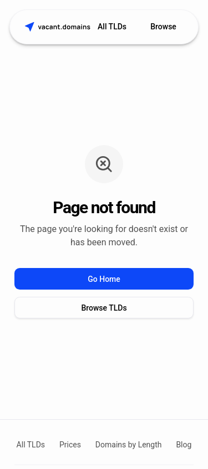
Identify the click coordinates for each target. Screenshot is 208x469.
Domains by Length (128, 444)
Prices (70, 444)
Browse (163, 26)
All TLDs (112, 26)
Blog (183, 444)
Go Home (104, 279)
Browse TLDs (103, 307)
